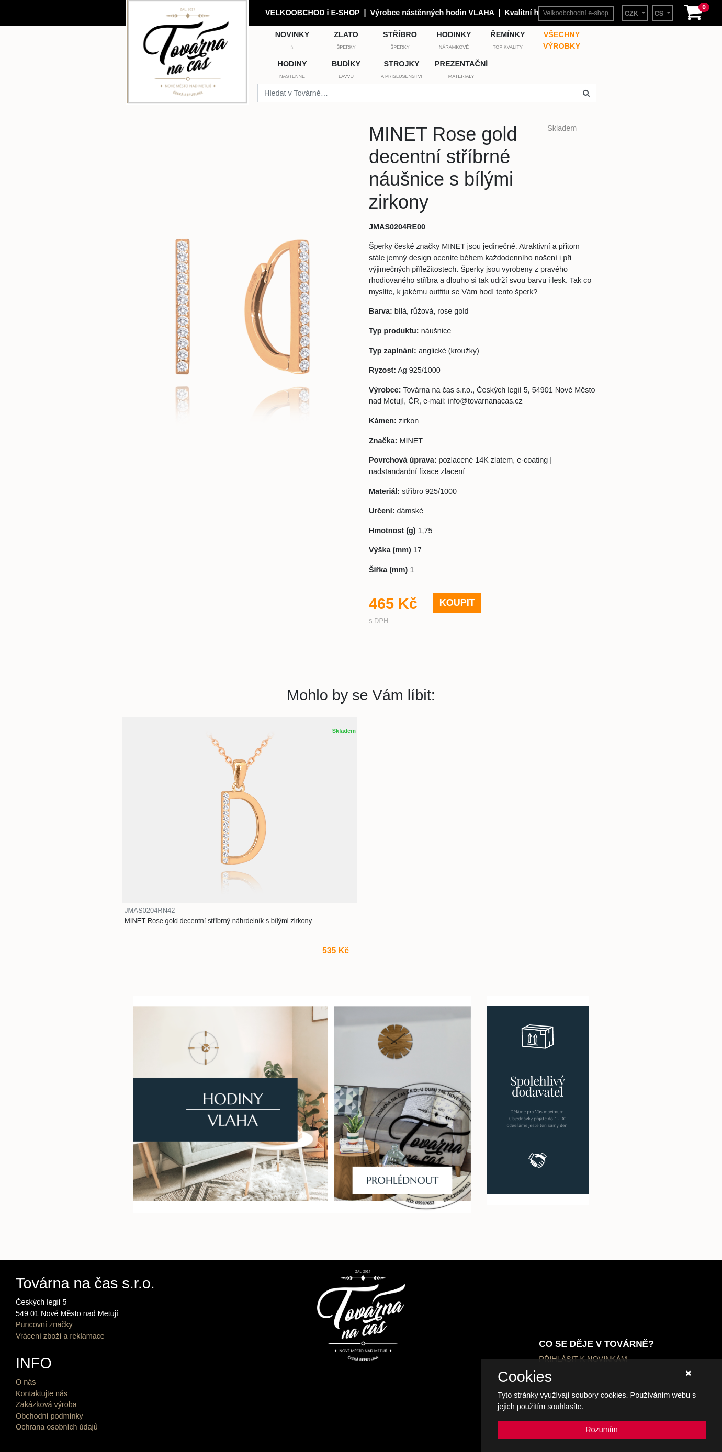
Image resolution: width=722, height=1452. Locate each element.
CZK (632, 13)
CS (660, 13)
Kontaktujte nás (41, 1393)
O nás (26, 1382)
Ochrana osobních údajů (57, 1427)
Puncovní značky (44, 1324)
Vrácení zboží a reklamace (60, 1336)
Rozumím (601, 1429)
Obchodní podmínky (49, 1416)
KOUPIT (457, 602)
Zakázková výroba (46, 1404)
